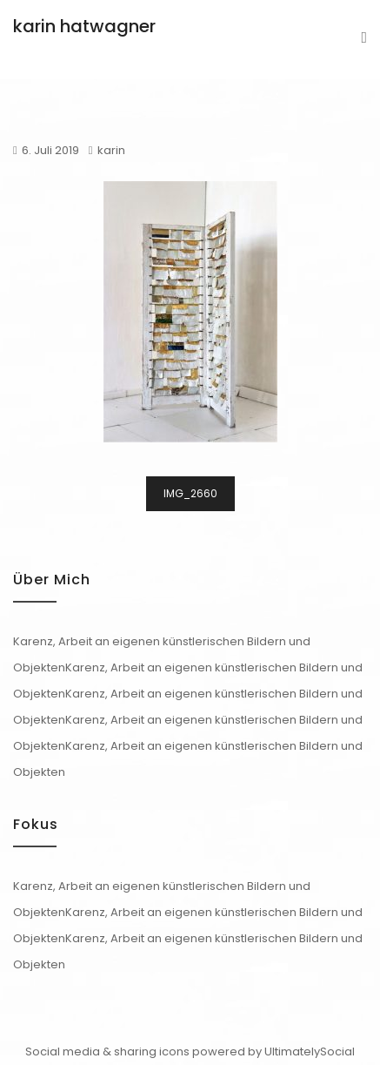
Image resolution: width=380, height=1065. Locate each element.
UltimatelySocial (309, 1051)
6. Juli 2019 (50, 150)
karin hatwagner (84, 26)
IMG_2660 (190, 493)
